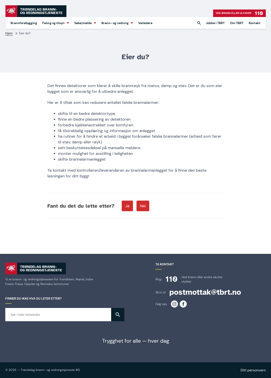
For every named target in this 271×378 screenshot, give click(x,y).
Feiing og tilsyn (53, 23)
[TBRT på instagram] (174, 304)
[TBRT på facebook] (183, 304)
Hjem (9, 33)
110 (171, 279)
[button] (198, 23)
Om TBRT (236, 23)
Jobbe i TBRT (215, 23)
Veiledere (145, 23)
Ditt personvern (253, 370)
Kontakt (254, 23)
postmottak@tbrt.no (205, 292)
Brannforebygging (24, 23)
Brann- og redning (115, 23)
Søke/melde (83, 23)
